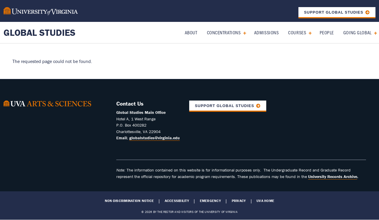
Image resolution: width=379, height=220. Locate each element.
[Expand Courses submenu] (308, 32)
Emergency (210, 201)
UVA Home (265, 201)
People (327, 32)
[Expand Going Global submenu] (373, 32)
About (191, 32)
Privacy (239, 201)
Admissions (266, 32)
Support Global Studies (333, 12)
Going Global (357, 32)
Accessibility (177, 201)
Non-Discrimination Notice (129, 201)
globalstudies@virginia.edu (154, 137)
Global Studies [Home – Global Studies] (40, 32)
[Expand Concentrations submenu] (242, 32)
